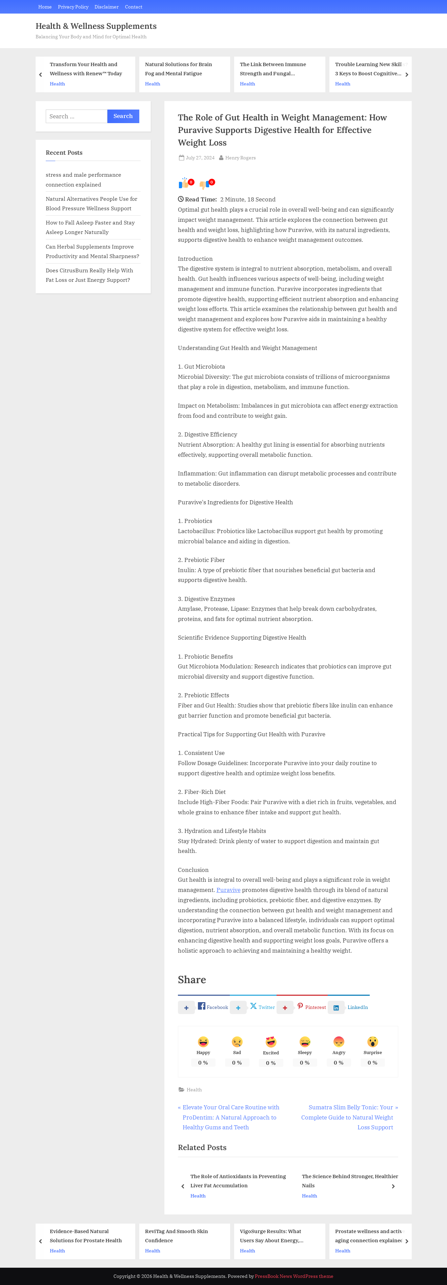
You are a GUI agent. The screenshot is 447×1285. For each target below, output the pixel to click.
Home (45, 6)
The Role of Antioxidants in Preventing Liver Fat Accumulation (238, 1181)
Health (57, 83)
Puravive (229, 890)
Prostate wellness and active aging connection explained (370, 1236)
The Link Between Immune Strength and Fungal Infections (273, 69)
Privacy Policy (73, 6)
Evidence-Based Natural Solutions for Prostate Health (86, 1236)
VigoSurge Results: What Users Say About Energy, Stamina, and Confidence (270, 1236)
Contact (133, 6)
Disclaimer (107, 6)
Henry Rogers (240, 157)
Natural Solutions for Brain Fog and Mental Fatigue (178, 69)
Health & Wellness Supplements (96, 26)
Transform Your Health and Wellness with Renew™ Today (86, 69)
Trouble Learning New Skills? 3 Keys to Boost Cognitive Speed (371, 69)
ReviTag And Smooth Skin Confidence (176, 1236)
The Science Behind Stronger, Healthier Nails (350, 1181)
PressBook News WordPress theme (294, 1276)
